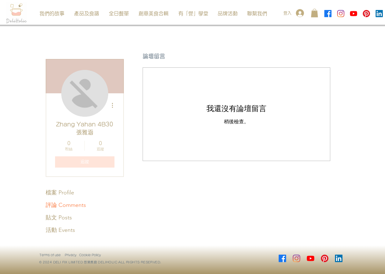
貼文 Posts (59, 217)
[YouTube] (353, 13)
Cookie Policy (90, 255)
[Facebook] (328, 13)
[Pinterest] (366, 13)
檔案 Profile (60, 192)
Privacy (71, 255)
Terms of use (50, 255)
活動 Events (60, 230)
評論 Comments (66, 205)
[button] (86, 13)
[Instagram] (340, 13)
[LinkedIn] (379, 13)
